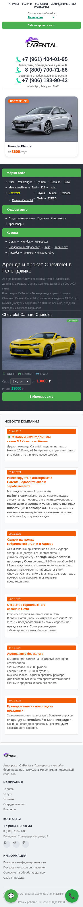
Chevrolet (14, 193)
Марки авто (16, 173)
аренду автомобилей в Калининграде (40, 720)
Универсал (41, 241)
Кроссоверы (16, 224)
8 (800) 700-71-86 (14, 831)
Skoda (53, 193)
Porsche (66, 193)
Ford (34, 187)
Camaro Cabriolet (22, 200)
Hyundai (41, 182)
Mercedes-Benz (18, 187)
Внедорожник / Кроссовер (24, 247)
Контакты (41, 7)
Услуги (27, 4)
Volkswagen (25, 182)
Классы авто (17, 209)
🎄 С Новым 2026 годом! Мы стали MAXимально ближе (29, 439)
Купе (47, 247)
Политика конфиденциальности (24, 862)
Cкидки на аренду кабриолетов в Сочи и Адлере (30, 541)
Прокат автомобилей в (41, 13)
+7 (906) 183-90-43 (17, 826)
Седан (12, 241)
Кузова (12, 232)
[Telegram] (16, 844)
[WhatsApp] (6, 844)
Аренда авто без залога (25, 653)
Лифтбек (14, 252)
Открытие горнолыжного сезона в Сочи (26, 607)
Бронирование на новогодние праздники (30, 708)
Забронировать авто (41, 25)
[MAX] (25, 844)
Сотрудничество (63, 4)
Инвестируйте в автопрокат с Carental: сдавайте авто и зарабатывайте (29, 482)
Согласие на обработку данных (24, 872)
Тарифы (13, 4)
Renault (55, 182)
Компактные (58, 218)
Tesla (40, 198)
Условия (41, 4)
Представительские (21, 218)
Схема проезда (13, 877)
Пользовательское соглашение (24, 867)
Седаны (42, 218)
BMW (67, 182)
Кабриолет (61, 247)
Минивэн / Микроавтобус (38, 252)
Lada (53, 187)
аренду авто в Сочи (22, 626)
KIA (43, 187)
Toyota (41, 193)
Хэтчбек (25, 241)
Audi (11, 182)
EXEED (52, 198)
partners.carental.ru (21, 495)
